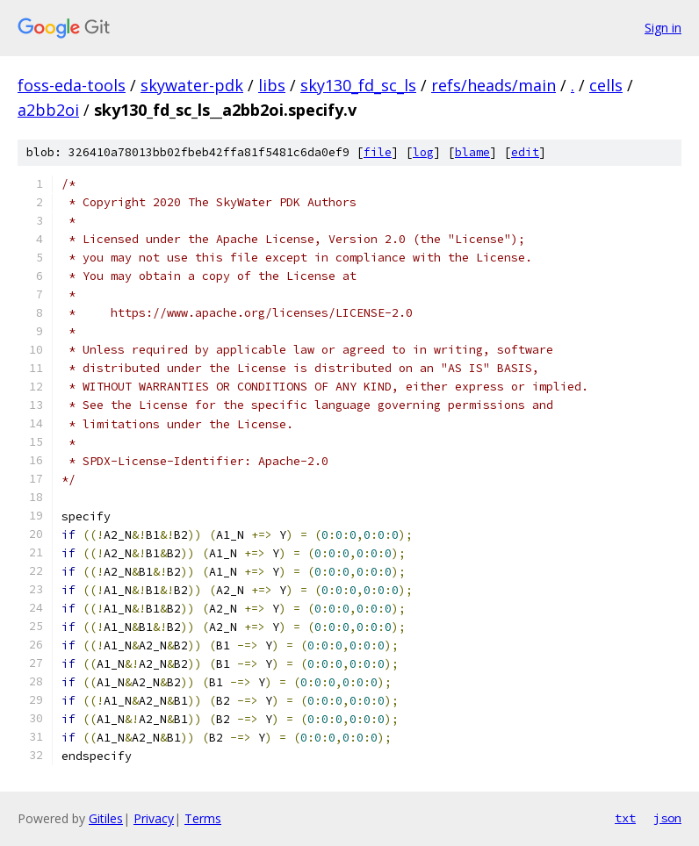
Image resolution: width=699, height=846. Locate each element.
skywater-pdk (192, 85)
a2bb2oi (48, 109)
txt (625, 818)
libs (271, 85)
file (378, 152)
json (667, 818)
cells (606, 85)
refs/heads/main (493, 85)
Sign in (663, 27)
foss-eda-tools (72, 85)
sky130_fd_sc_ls (358, 85)
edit (525, 152)
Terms (202, 818)
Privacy (153, 818)
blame (472, 152)
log (423, 152)
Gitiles (106, 818)
